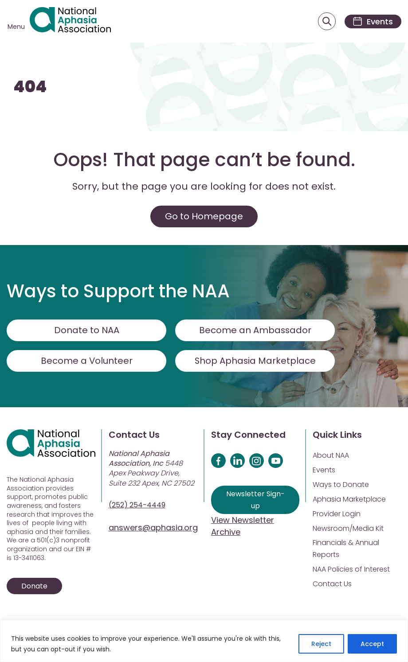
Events (324, 470)
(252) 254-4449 (137, 505)
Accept (372, 643)
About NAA (331, 456)
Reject (321, 643)
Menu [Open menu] (16, 26)
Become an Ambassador (255, 330)
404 (30, 87)
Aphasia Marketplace (349, 500)
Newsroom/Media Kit (348, 529)
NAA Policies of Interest (351, 570)
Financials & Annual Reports (346, 549)
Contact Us (332, 584)
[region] (204, 641)
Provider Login (337, 514)
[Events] (371, 21)
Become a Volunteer (86, 361)
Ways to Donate (341, 485)
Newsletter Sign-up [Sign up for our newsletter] (255, 500)
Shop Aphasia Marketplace (255, 361)
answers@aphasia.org (153, 527)
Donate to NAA (86, 330)
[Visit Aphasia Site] (71, 21)
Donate (34, 586)
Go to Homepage (204, 216)
